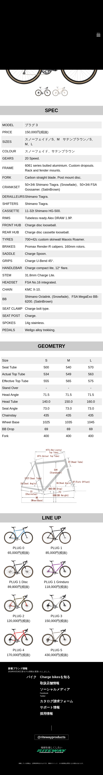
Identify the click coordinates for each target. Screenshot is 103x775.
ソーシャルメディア (55, 689)
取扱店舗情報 (49, 683)
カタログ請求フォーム (56, 701)
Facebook (44, 693)
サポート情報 (50, 707)
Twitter (42, 696)
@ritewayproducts (52, 737)
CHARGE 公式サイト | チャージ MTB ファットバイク (16, 35)
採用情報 (46, 713)
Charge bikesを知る (55, 677)
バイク (32, 677)
